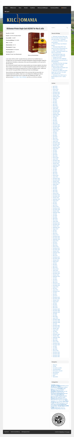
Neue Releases (56, 372)
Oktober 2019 (56, 197)
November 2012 (56, 285)
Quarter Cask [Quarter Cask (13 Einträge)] (64, 403)
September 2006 (56, 337)
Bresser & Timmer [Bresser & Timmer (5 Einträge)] (54, 388)
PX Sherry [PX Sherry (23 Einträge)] (58, 403)
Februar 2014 (56, 269)
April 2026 (55, 86)
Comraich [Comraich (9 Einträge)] (62, 389)
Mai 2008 (55, 324)
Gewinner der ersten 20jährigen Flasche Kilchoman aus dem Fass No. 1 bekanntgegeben (59, 60)
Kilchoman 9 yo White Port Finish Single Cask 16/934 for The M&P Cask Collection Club (59, 72)
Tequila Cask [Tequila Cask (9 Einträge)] (57, 407)
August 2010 (55, 301)
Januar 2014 (55, 270)
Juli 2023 (55, 132)
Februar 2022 (56, 157)
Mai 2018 (55, 217)
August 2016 (55, 240)
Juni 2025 (55, 101)
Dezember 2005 (56, 343)
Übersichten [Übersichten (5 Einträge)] (63, 408)
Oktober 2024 (56, 113)
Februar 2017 (56, 234)
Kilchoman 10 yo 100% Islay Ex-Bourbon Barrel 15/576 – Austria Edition (59, 76)
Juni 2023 (55, 133)
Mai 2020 (55, 188)
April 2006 (55, 338)
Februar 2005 (56, 350)
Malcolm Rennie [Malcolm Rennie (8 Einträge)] (59, 398)
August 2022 (55, 148)
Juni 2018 (55, 215)
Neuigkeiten (55, 373)
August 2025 (55, 98)
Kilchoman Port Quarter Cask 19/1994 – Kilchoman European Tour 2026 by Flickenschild (59, 51)
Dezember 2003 (56, 353)
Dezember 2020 (56, 178)
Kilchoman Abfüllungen (43, 7)
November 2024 (56, 111)
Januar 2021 (55, 176)
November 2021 (56, 162)
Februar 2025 (56, 107)
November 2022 (56, 144)
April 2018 (55, 218)
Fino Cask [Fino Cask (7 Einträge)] (65, 391)
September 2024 (56, 114)
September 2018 (56, 212)
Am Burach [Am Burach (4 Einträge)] (67, 385)
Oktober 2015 (56, 251)
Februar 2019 (56, 206)
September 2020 (56, 182)
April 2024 (55, 122)
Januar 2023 (55, 141)
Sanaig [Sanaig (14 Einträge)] (58, 404)
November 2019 (56, 196)
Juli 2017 (55, 230)
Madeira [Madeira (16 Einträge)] (53, 398)
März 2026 (55, 87)
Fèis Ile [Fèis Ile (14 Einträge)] (52, 392)
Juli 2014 (55, 263)
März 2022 (55, 156)
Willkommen (13, 7)
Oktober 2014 (56, 260)
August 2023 (55, 130)
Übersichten (55, 376)
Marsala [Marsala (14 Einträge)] (53, 399)
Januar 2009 (55, 318)
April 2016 (55, 243)
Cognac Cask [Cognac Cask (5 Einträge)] (57, 389)
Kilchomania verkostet (57, 370)
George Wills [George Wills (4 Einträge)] (62, 392)
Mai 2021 (55, 171)
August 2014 (55, 261)
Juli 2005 (55, 346)
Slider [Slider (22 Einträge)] (56, 406)
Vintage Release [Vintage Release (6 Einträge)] (58, 408)
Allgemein (55, 364)
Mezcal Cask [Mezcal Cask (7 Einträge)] (57, 399)
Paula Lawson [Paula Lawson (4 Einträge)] (57, 401)
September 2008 (56, 322)
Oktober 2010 (56, 300)
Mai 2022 (55, 153)
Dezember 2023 (56, 124)
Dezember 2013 (56, 272)
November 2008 (56, 321)
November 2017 (56, 224)
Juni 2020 (55, 187)
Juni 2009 (55, 313)
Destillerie (32, 7)
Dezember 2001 (56, 356)
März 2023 (55, 138)
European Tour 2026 (57, 57)
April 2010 (55, 306)
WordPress (62, 431)
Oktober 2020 (56, 181)
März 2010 (55, 307)
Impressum (6, 431)
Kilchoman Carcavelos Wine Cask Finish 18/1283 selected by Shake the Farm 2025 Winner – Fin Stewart (59, 38)
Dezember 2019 (56, 194)
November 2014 (56, 258)
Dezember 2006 (56, 334)
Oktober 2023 (56, 127)
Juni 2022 (55, 151)
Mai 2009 (55, 315)
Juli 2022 (55, 150)
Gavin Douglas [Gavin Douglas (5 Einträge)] (57, 392)
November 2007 (56, 326)
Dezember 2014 (56, 257)
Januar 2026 (55, 90)
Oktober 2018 (56, 211)
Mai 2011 (55, 294)
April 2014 (55, 266)
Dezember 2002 (56, 355)
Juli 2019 (55, 202)
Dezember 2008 (56, 319)
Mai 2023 (55, 135)
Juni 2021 (55, 169)
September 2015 (56, 252)
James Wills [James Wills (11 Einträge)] (59, 394)
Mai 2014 (55, 264)
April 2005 (55, 349)
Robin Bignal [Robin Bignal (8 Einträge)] (53, 404)
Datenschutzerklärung (15, 431)
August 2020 (55, 184)
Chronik (26, 7)
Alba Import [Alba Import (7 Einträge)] (62, 385)
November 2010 (56, 298)
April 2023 (55, 136)
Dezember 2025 (56, 92)
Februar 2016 (56, 246)
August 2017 (55, 228)
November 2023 (56, 126)
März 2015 (55, 255)
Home (6, 7)
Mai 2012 (55, 288)
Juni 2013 (55, 279)
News (20, 7)
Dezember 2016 (56, 236)
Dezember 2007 (56, 325)
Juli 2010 (55, 303)
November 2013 (56, 273)
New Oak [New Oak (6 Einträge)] (62, 399)
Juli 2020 (55, 185)
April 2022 (55, 154)
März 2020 (55, 191)
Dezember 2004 (56, 352)
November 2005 (56, 344)
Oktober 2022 (56, 145)
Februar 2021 (56, 175)
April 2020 (55, 190)
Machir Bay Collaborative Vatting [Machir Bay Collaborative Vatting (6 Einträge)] (59, 397)
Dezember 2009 (56, 309)
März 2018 (55, 220)
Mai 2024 (55, 120)
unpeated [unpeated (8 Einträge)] (53, 408)
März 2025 (55, 105)
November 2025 (56, 93)
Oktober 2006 (56, 335)
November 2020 (56, 179)
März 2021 (55, 173)
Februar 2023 (56, 139)
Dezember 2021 (56, 160)
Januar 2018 (55, 221)
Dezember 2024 (56, 110)
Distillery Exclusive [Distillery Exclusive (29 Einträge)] (57, 391)
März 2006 (55, 340)
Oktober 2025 (56, 95)
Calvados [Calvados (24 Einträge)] (60, 388)
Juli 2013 (55, 277)
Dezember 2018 (56, 208)
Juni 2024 (55, 119)
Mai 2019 (55, 203)
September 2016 (56, 239)
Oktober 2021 (56, 163)
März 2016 (55, 245)
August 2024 (55, 116)
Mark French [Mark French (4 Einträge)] (65, 398)
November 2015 (56, 249)
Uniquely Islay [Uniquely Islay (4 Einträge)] (62, 407)
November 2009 (56, 310)
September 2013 (56, 276)
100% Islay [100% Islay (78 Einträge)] (55, 385)
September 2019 (56, 199)
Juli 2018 (55, 214)
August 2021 (55, 166)
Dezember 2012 (56, 283)
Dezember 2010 (56, 297)
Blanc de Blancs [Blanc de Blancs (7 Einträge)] (64, 387)
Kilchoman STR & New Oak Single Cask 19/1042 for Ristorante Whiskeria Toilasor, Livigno (59, 65)
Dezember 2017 (56, 223)
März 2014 (55, 267)
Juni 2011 (55, 292)
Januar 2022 (55, 159)
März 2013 (55, 282)
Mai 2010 (55, 304)
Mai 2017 (55, 231)
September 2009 (56, 312)
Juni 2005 (55, 347)
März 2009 (55, 316)
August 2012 (55, 286)
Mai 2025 (55, 102)
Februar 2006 (56, 341)
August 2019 (55, 200)
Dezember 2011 (56, 291)
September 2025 (56, 96)
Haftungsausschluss (26, 431)
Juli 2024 (55, 117)
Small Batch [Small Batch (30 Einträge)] (61, 406)
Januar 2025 (55, 108)
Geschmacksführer (55, 7)
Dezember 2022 (56, 142)
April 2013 (55, 280)
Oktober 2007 (56, 328)
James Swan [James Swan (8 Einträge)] (53, 394)
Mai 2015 (55, 254)
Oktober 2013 (56, 275)
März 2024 (55, 123)
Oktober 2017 (56, 225)
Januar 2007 (55, 332)
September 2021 (56, 165)
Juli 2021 (55, 168)
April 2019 (55, 205)
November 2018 (56, 209)
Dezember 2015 (56, 248)
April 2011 (55, 295)
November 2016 (56, 237)
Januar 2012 (55, 289)
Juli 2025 (55, 99)
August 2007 (55, 329)
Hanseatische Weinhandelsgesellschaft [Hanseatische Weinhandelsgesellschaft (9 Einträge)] (59, 393)
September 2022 (56, 147)
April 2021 (55, 172)
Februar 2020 (56, 193)
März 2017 (55, 233)
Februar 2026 (56, 89)
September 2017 (56, 227)
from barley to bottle (57, 367)
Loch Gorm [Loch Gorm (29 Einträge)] (59, 396)
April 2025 (55, 104)
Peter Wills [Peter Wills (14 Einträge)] (62, 401)
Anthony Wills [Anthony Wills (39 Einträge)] (56, 387)
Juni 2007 (55, 331)
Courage (67, 431)
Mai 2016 (55, 242)
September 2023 (56, 129)
